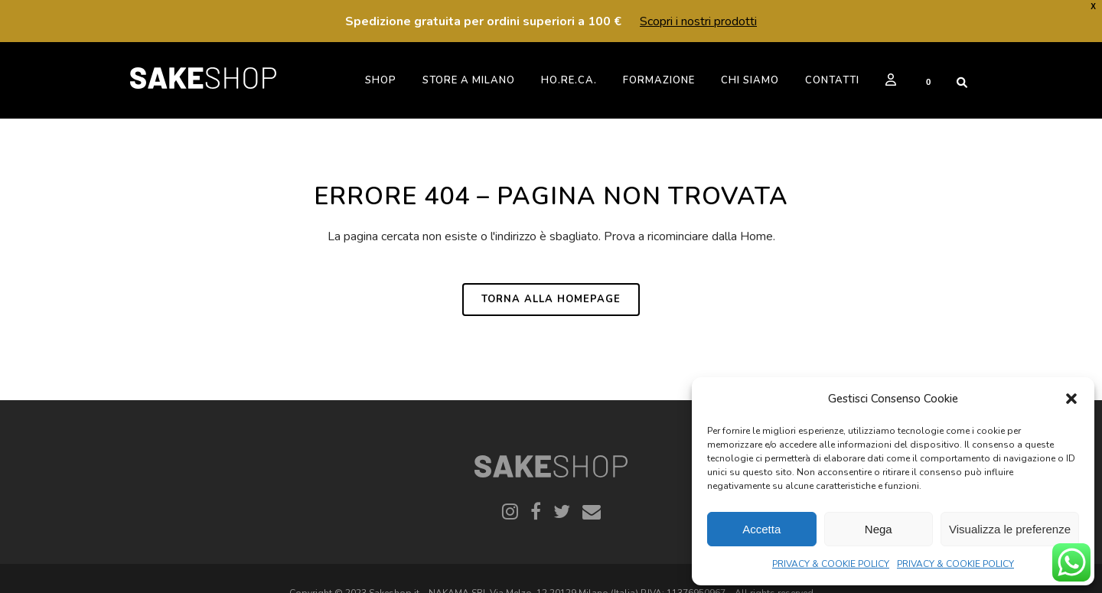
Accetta (761, 529)
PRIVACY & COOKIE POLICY (830, 564)
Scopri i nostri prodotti (698, 21)
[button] (1071, 398)
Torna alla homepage (551, 299)
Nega (878, 529)
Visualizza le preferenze (1010, 529)
